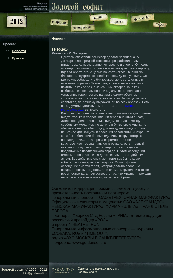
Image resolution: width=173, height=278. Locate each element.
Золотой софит (87, 271)
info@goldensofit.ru (35, 273)
